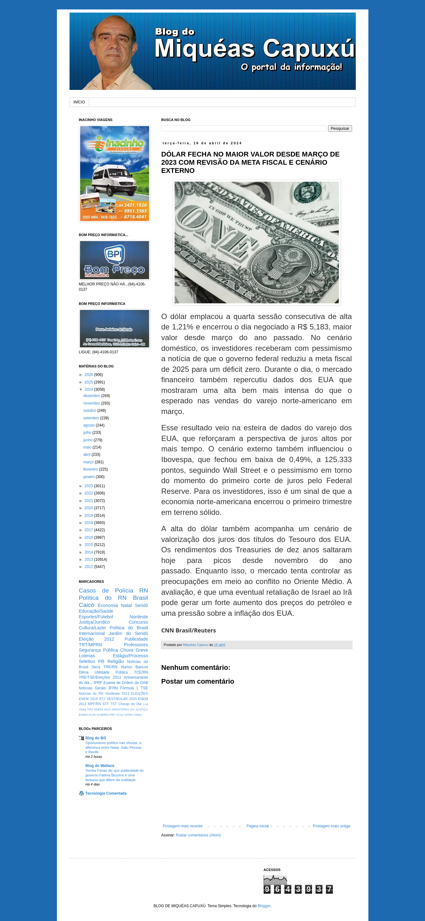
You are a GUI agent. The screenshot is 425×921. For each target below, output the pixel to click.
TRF (90, 709)
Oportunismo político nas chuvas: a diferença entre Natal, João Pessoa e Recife (114, 747)
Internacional (92, 633)
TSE (144, 688)
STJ (102, 699)
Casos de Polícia (106, 590)
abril (87, 454)
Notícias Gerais (92, 688)
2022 (89, 493)
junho (88, 440)
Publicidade (136, 639)
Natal (126, 605)
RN (143, 590)
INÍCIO (79, 102)
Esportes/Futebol (96, 616)
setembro (91, 418)
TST (113, 704)
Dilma (84, 672)
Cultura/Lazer (92, 627)
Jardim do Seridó (128, 633)
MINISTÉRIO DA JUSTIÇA (130, 709)
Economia (108, 605)
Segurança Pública (98, 650)
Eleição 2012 (96, 639)
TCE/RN (141, 672)
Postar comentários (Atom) (198, 835)
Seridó (141, 605)
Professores (136, 644)
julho (87, 432)
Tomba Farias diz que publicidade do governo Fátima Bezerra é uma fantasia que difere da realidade (115, 775)
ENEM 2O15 (87, 714)
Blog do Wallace (100, 766)
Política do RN (103, 597)
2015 (89, 545)
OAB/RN (102, 714)
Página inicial (258, 826)
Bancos (141, 667)
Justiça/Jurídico (94, 622)
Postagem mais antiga (331, 826)
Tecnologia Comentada (106, 793)
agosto (89, 425)
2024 (89, 389)
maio (87, 447)
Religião (116, 661)
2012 (89, 567)
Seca (96, 667)
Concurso (138, 622)
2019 (89, 515)
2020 (89, 508)
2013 (89, 559)
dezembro (92, 396)
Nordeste (139, 616)
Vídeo (138, 714)
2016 (89, 537)
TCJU (120, 714)
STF (106, 704)
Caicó (86, 605)
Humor (126, 667)
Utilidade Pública (111, 672)
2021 (89, 501)
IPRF (98, 683)
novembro (92, 403)
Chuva (126, 650)
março (89, 462)
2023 (89, 486)
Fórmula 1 (129, 688)
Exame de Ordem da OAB (125, 683)
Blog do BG (96, 738)
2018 (89, 523)
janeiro (89, 477)
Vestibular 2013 (117, 693)
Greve (142, 650)
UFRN (129, 714)
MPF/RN (94, 704)
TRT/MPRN (90, 644)
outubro (90, 410)
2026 (89, 374)
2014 (89, 552)
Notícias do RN (91, 693)
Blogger (264, 906)
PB (101, 661)
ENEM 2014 (88, 699)
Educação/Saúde (96, 611)
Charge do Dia (129, 704)
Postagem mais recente (183, 826)
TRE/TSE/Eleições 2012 (100, 677)
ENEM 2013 (102, 709)
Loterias (87, 655)
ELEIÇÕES (139, 693)
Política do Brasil (128, 627)
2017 (89, 530)
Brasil (140, 597)
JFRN (113, 688)
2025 (89, 382)
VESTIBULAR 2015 (122, 699)
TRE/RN (110, 667)
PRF (112, 714)
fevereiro (91, 469)
